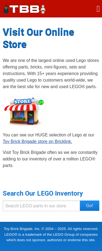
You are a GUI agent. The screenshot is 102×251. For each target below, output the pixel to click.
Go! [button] (89, 205)
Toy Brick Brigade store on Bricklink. (37, 141)
